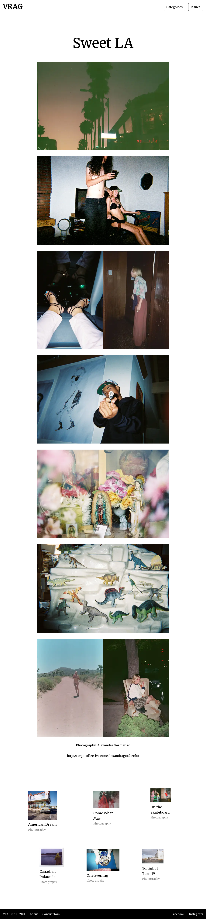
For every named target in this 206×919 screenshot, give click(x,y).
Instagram (196, 914)
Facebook (178, 914)
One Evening (97, 875)
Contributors (51, 914)
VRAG (13, 7)
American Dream (42, 824)
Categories (174, 7)
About (34, 914)
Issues (196, 7)
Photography (37, 829)
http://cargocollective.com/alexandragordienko (103, 756)
